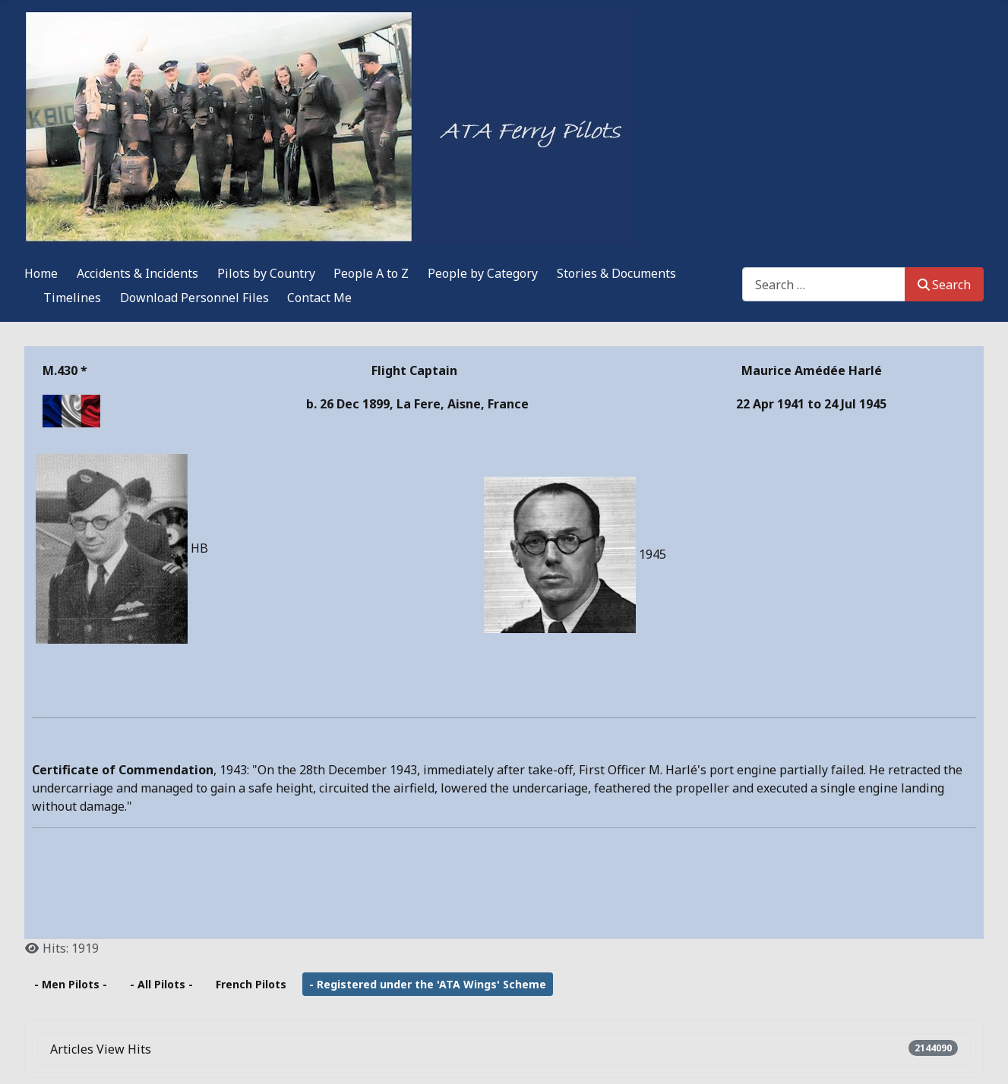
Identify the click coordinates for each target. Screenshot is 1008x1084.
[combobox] (823, 284)
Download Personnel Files (194, 297)
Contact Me (319, 297)
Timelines (72, 297)
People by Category (483, 273)
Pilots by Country (266, 273)
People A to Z (371, 273)
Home (41, 273)
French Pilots (251, 984)
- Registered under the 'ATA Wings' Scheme (427, 984)
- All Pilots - (161, 984)
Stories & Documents (616, 273)
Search (944, 284)
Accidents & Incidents (137, 273)
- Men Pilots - (70, 984)
